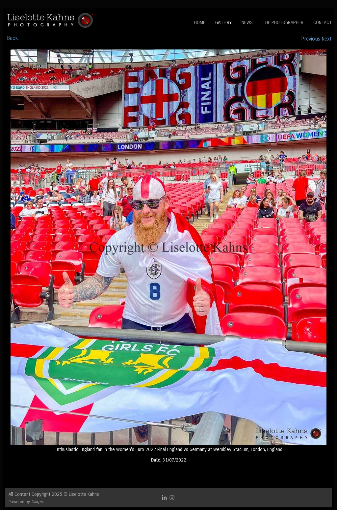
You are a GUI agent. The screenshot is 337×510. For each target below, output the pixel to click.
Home (199, 22)
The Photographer (283, 22)
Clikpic (37, 501)
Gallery (223, 22)
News (247, 22)
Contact (322, 22)
